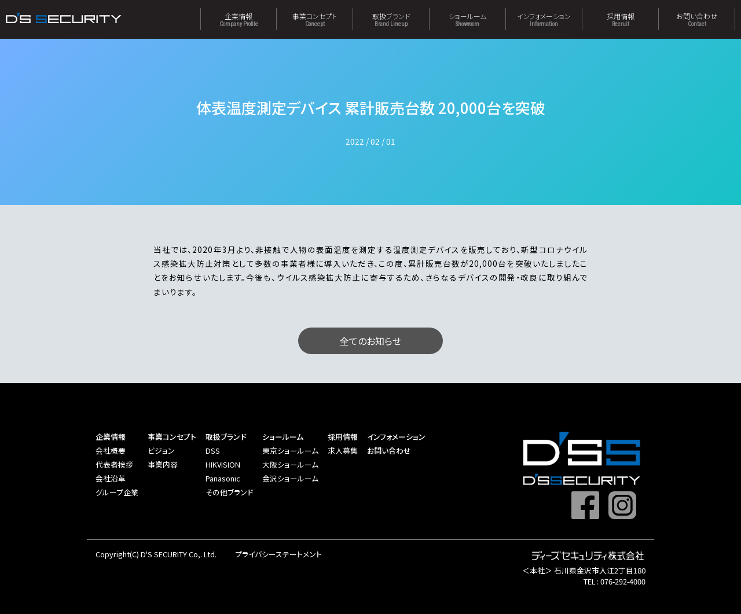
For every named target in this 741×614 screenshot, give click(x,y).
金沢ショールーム (290, 478)
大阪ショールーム (290, 464)
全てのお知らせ (370, 341)
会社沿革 (111, 478)
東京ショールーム (290, 450)
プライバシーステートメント (278, 554)
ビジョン (161, 450)
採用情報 (620, 19)
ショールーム (467, 19)
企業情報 (238, 19)
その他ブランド (229, 492)
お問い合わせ (696, 19)
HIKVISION (223, 464)
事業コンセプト (314, 19)
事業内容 (163, 464)
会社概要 (111, 450)
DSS (213, 450)
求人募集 (343, 450)
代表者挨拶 (114, 464)
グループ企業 (117, 492)
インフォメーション (543, 19)
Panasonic (223, 478)
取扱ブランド (391, 19)
